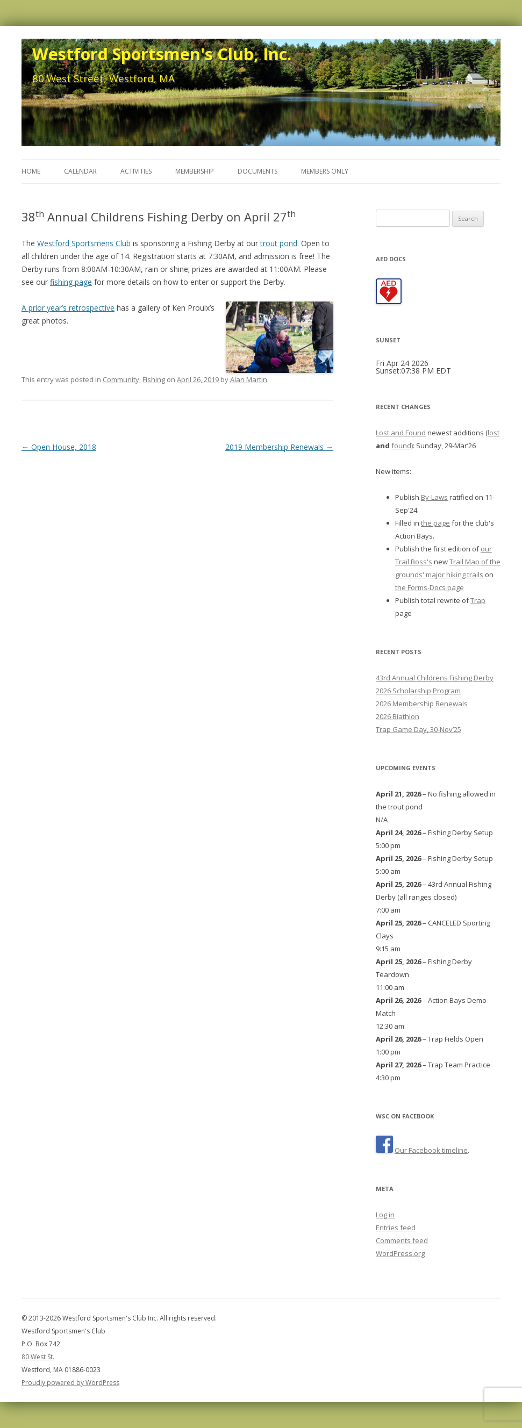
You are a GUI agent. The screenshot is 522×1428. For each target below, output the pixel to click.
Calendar (80, 171)
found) (402, 445)
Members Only (324, 171)
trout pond (278, 243)
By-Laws (434, 497)
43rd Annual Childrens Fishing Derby (435, 678)
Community (121, 379)
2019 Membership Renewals (279, 447)
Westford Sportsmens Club (84, 243)
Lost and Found (401, 432)
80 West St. (38, 1356)
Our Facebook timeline (431, 1150)
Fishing (153, 379)
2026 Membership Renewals (422, 703)
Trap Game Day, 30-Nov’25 (418, 729)
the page (435, 523)
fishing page (71, 282)
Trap (477, 600)
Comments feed (402, 1240)
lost (493, 432)
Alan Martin (248, 379)
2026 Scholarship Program (418, 690)
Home (31, 171)
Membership (194, 171)
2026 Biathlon (397, 716)
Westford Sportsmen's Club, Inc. (161, 53)
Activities (136, 171)
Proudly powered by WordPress (70, 1382)
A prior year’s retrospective (68, 308)
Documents (257, 171)
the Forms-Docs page (429, 587)
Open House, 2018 (59, 447)
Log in (385, 1214)
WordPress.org (400, 1253)
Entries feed (396, 1227)
